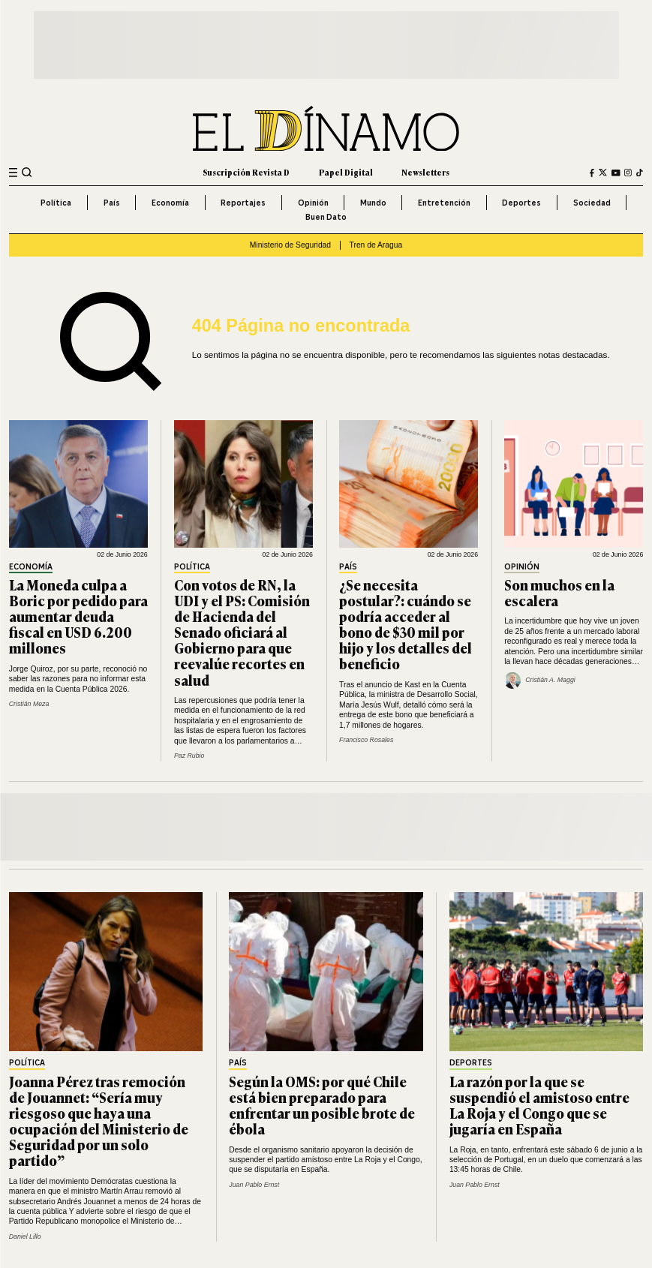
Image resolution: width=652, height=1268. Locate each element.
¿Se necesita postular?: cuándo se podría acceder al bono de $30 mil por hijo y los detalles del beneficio (405, 624)
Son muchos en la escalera (559, 592)
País (112, 202)
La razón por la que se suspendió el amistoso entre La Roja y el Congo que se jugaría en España (539, 1104)
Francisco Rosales (366, 740)
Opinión (313, 202)
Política (56, 202)
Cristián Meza (29, 704)
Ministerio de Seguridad (290, 245)
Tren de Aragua (376, 245)
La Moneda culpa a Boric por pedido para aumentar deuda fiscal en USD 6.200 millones (78, 616)
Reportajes (243, 202)
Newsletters (425, 172)
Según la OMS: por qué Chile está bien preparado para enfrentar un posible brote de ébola (322, 1104)
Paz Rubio (189, 755)
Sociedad (592, 202)
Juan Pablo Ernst (254, 1184)
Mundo (373, 202)
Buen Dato (326, 216)
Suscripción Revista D (246, 172)
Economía (170, 202)
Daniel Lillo (25, 1236)
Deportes (521, 202)
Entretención (444, 202)
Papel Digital (346, 172)
